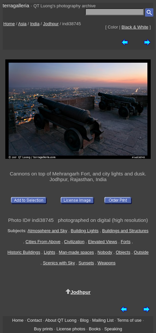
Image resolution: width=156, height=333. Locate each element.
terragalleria (16, 5)
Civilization (74, 241)
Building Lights (85, 230)
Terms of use (129, 320)
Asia (22, 23)
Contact (34, 320)
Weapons (106, 262)
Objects (123, 252)
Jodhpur (51, 23)
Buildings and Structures (125, 230)
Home (9, 23)
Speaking (113, 328)
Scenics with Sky (59, 262)
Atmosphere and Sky (47, 230)
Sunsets (86, 262)
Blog (84, 320)
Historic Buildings (23, 252)
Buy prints (43, 328)
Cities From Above (43, 241)
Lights (49, 252)
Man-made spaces (76, 252)
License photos (71, 328)
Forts (125, 241)
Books (95, 328)
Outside (141, 252)
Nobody (104, 252)
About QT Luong (60, 320)
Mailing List (103, 320)
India (34, 23)
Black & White (135, 27)
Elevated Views (102, 241)
